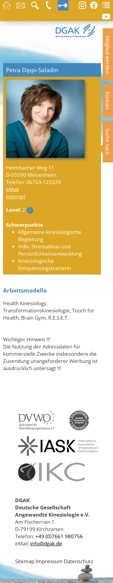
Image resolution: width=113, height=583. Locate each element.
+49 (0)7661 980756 (59, 536)
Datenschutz (78, 561)
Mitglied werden (107, 55)
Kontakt (107, 101)
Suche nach (107, 141)
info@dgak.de (46, 543)
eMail (12, 189)
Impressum (49, 561)
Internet (15, 196)
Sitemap (24, 561)
